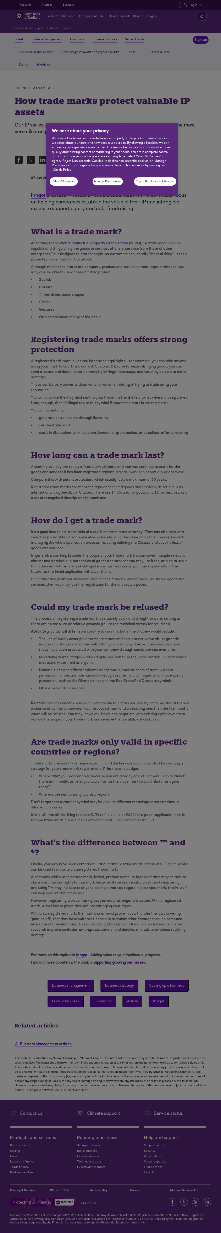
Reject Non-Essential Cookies (155, 181)
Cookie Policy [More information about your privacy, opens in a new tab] (62, 170)
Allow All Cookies (64, 181)
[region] (112, 159)
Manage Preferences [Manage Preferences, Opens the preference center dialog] (107, 181)
